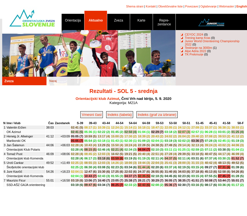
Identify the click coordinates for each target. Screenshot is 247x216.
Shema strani (135, 6)
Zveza (118, 21)
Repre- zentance (164, 23)
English (242, 6)
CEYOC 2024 (194, 34)
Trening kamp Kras (197, 37)
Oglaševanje (209, 6)
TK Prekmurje (194, 54)
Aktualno (95, 21)
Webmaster (226, 6)
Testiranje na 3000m (199, 47)
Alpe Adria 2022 (195, 51)
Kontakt (151, 6)
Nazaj (53, 80)
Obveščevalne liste (170, 6)
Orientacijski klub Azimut (97, 99)
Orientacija (73, 21)
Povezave (191, 6)
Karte (141, 21)
